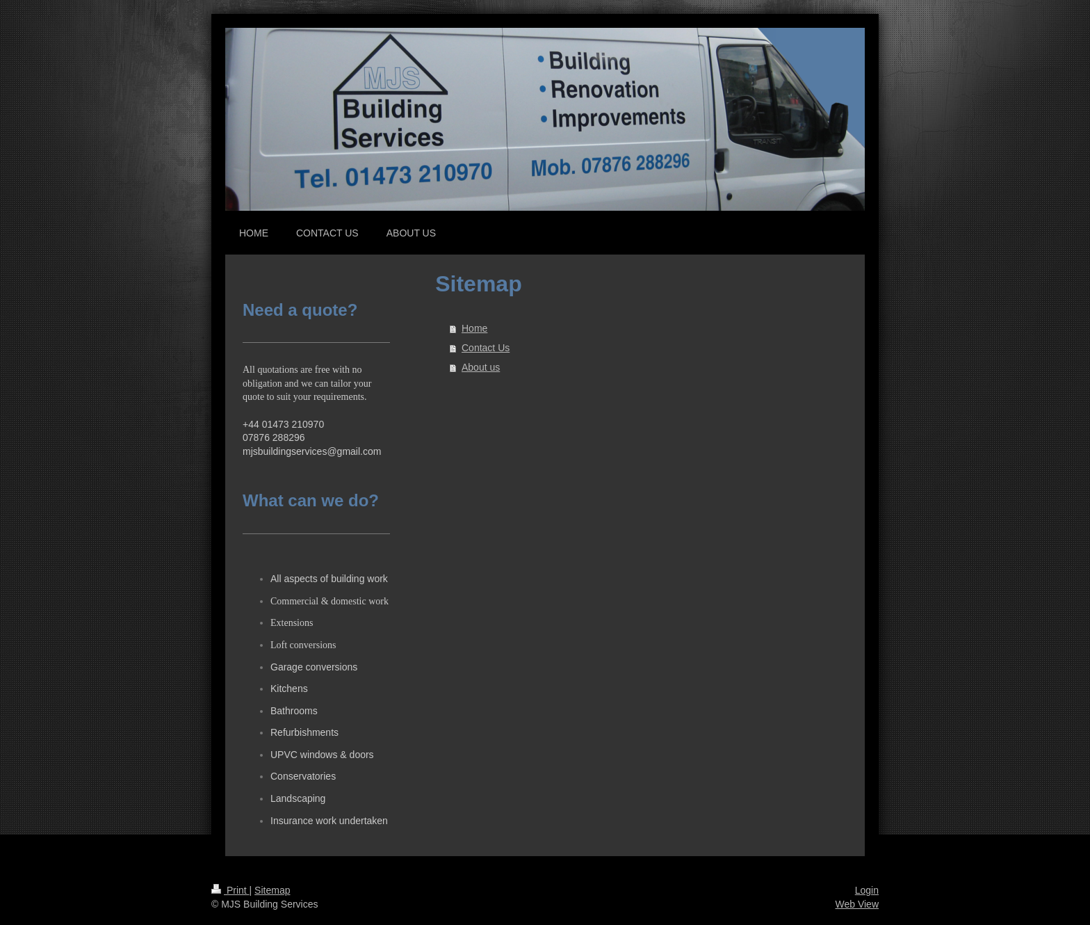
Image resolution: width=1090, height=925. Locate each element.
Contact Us (486, 347)
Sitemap (272, 890)
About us (481, 367)
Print (230, 890)
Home (474, 328)
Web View (857, 904)
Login (867, 890)
